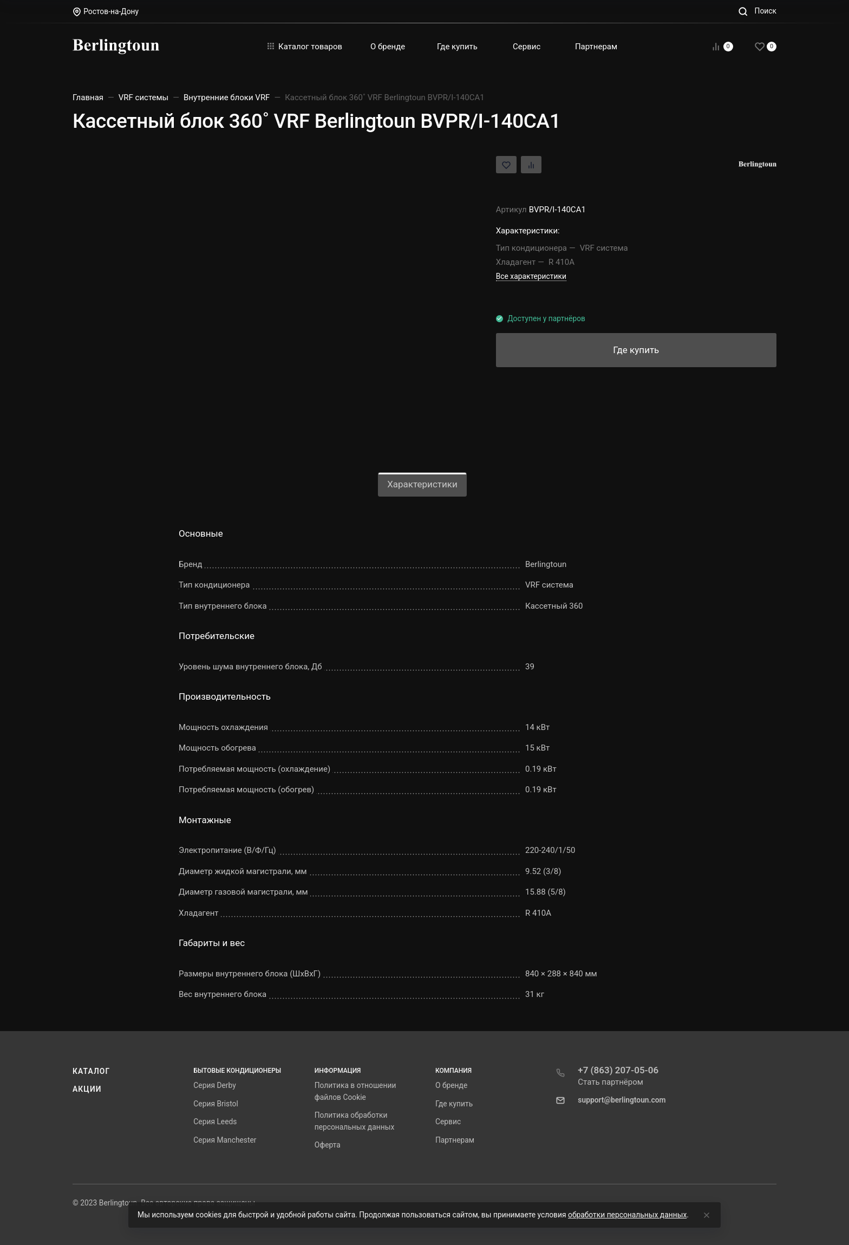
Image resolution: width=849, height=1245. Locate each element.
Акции (87, 1089)
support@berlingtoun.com (621, 1100)
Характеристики (422, 484)
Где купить (454, 1103)
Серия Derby (214, 1085)
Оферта (328, 1144)
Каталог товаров (304, 46)
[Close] (706, 1215)
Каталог (91, 1071)
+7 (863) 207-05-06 (618, 1070)
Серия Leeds (215, 1121)
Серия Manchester (224, 1140)
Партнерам (454, 1140)
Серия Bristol (215, 1103)
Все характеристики (531, 276)
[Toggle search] (757, 11)
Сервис (448, 1121)
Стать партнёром (610, 1082)
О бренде (451, 1085)
